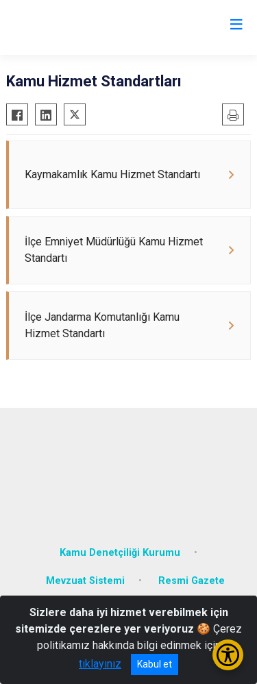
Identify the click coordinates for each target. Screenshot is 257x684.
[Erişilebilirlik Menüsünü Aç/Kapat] (227, 654)
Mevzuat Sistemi (85, 581)
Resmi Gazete (191, 581)
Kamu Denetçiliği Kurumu (120, 553)
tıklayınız (100, 663)
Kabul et (154, 664)
